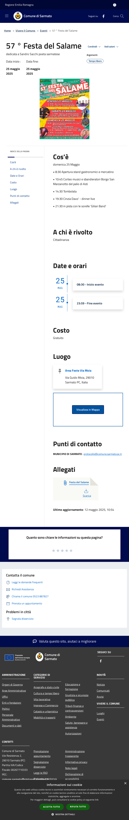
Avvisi (100, 697)
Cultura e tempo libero (46, 693)
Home (7, 31)
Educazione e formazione (72, 686)
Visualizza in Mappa (88, 410)
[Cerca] (122, 16)
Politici (6, 709)
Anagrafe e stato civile (46, 687)
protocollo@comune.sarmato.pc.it (103, 454)
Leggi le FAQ (41, 773)
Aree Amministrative (14, 691)
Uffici (5, 697)
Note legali (71, 768)
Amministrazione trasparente (75, 753)
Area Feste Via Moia (78, 370)
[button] (64, 814)
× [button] (125, 783)
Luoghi (100, 713)
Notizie (101, 685)
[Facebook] (102, 16)
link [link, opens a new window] (97, 799)
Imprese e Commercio (46, 705)
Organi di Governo (12, 685)
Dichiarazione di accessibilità (74, 776)
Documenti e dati (12, 726)
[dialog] (64, 800)
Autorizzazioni (73, 733)
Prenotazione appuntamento (42, 753)
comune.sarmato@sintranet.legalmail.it (25, 779)
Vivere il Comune (26, 31)
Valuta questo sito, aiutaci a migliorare (64, 641)
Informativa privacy (76, 762)
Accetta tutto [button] (51, 806)
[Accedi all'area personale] (114, 5)
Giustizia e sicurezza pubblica (76, 697)
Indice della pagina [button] (19, 151)
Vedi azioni (111, 47)
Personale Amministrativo (11, 717)
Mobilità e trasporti (44, 717)
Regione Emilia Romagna (19, 5)
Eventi (43, 31)
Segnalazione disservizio (41, 764)
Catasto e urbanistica (46, 711)
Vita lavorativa (42, 699)
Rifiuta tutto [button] (78, 806)
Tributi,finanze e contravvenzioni (74, 708)
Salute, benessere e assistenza (76, 725)
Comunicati (103, 691)
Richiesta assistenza (45, 779)
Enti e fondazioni (11, 703)
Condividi (95, 47)
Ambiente (70, 717)
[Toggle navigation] (7, 16)
